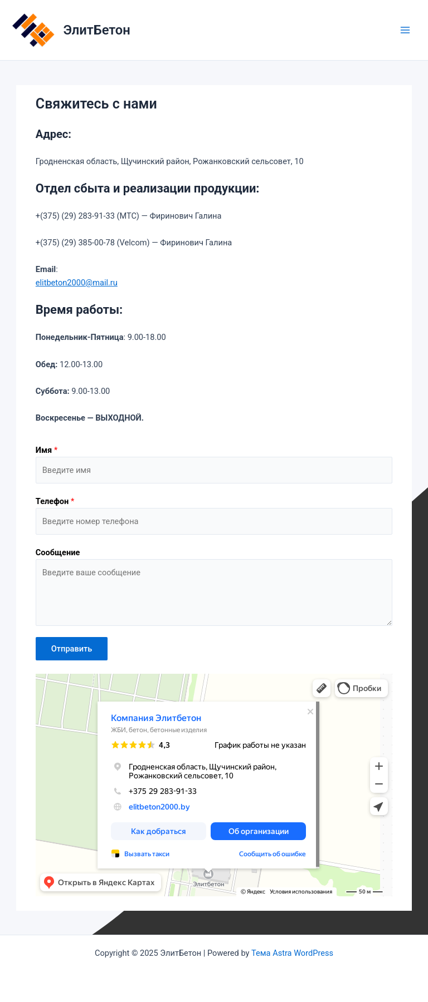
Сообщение (58, 552)
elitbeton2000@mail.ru (77, 283)
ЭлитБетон (97, 30)
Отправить (72, 649)
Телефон (55, 501)
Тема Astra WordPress (292, 953)
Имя (46, 450)
